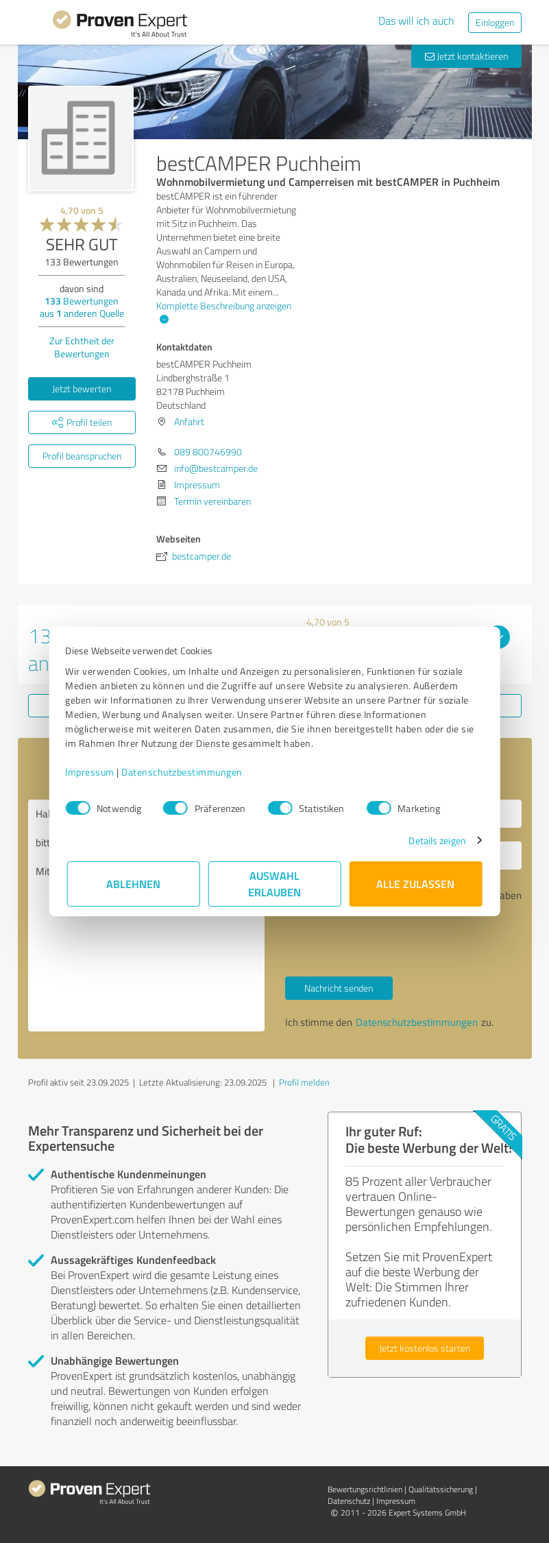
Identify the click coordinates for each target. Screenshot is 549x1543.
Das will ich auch (416, 20)
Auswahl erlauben (274, 884)
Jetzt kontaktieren (466, 55)
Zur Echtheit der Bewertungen (81, 347)
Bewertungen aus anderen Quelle (82, 307)
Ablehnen (133, 884)
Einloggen (495, 22)
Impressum (92, 771)
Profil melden (304, 1082)
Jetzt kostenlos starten (424, 1347)
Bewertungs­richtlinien (365, 1489)
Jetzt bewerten (81, 388)
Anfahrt (189, 421)
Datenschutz (349, 1501)
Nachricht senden (338, 987)
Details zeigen (435, 840)
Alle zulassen (416, 884)
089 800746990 (208, 451)
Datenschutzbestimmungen (184, 771)
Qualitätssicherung (440, 1489)
